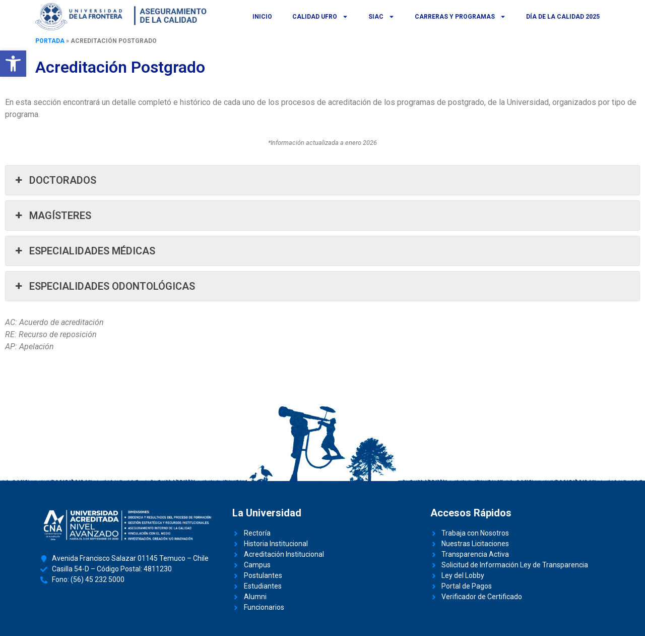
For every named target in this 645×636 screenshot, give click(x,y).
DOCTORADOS (54, 180)
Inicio (262, 16)
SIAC (381, 17)
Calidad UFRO (320, 17)
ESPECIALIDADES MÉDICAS (84, 251)
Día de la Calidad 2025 (563, 16)
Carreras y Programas (460, 17)
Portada (49, 40)
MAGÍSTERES (52, 215)
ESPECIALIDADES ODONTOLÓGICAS (104, 286)
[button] (13, 63)
